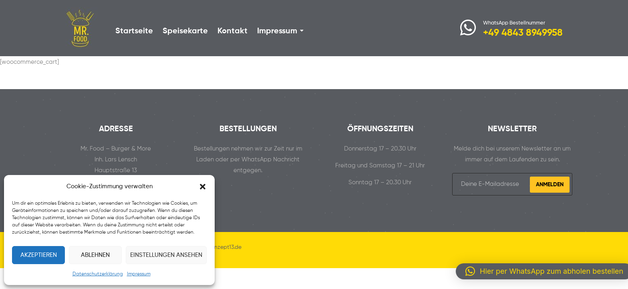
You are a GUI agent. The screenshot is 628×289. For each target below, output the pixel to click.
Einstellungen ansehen (166, 255)
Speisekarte (185, 31)
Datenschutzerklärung (97, 274)
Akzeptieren (38, 255)
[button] (203, 187)
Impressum (139, 274)
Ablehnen (95, 255)
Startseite (134, 31)
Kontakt (232, 31)
